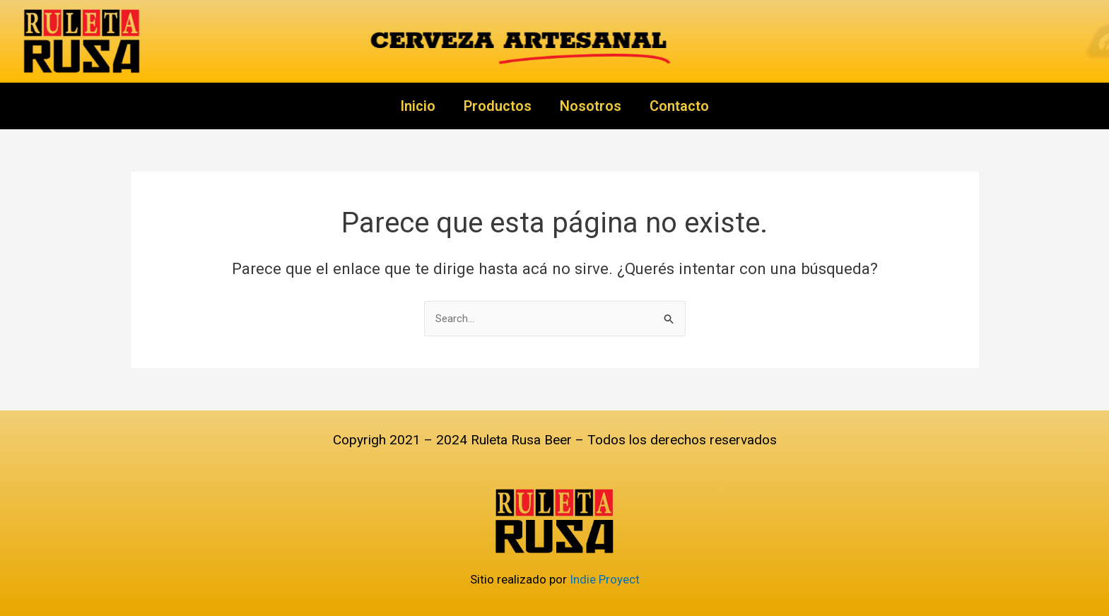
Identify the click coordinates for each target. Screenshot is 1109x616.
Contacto (679, 105)
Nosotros (590, 105)
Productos (498, 105)
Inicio (417, 105)
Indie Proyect (605, 579)
